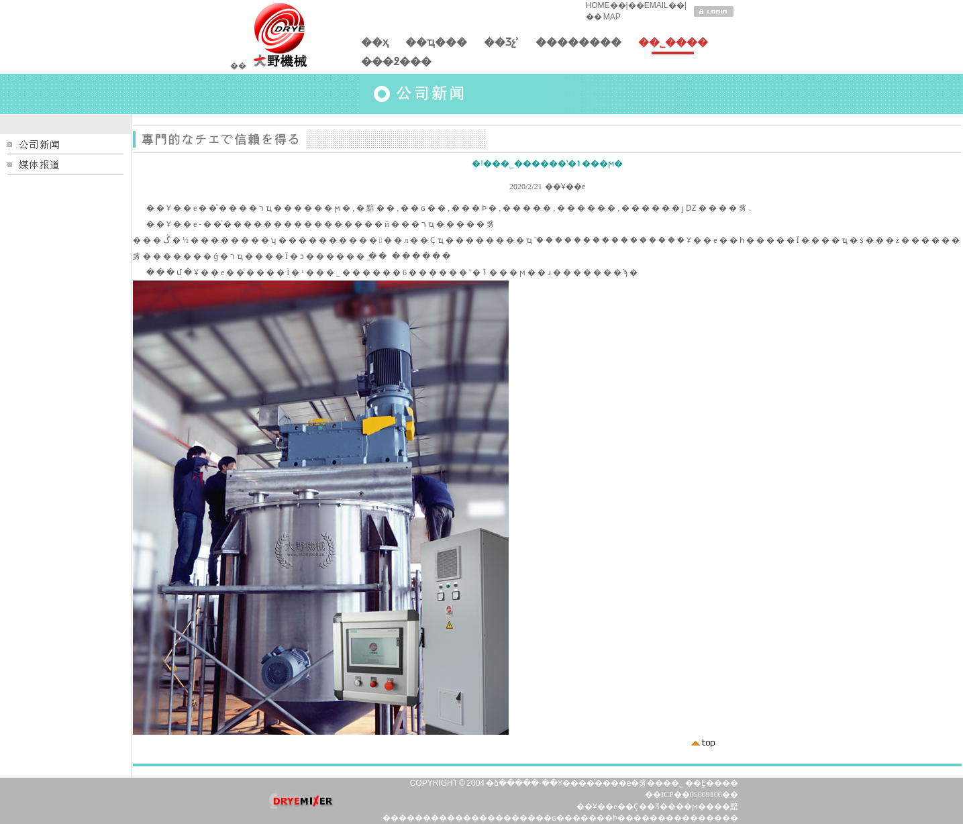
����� (435, 818)
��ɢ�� (554, 818)
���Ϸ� (607, 818)
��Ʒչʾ (501, 45)
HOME (598, 5)
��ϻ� (691, 806)
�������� (578, 45)
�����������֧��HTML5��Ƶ (296, 94)
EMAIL (656, 5)
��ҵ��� (436, 45)
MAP (611, 16)
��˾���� (673, 45)
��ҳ (375, 45)
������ (495, 818)
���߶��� (396, 65)
